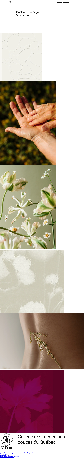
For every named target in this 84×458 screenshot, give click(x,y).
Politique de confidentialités (10, 457)
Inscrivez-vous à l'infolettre (48, 2)
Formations (28, 2)
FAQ (42, 2)
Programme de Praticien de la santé (5, 452)
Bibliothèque (10, 455)
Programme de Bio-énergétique (33, 452)
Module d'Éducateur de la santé (15, 453)
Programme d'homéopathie (24, 452)
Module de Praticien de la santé (25, 453)
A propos (1, 454)
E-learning (38, 2)
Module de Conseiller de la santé (5, 453)
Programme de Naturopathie (15, 452)
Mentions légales (3, 457)
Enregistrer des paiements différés (13, 456)
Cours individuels (32, 453)
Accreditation (6, 455)
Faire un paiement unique (4, 456)
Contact (6, 454)
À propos (34, 2)
